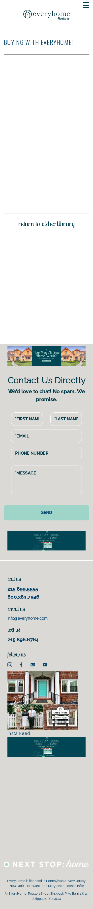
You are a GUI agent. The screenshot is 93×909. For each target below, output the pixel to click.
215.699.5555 (22, 589)
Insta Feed (42, 703)
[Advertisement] (46, 282)
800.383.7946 (23, 597)
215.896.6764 (23, 640)
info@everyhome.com (27, 618)
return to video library (46, 223)
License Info (73, 886)
